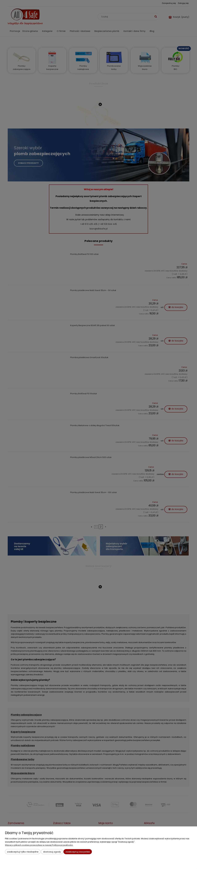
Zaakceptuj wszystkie (78, 851)
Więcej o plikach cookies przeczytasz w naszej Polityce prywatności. (39, 845)
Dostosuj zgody (52, 851)
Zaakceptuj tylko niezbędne (22, 851)
